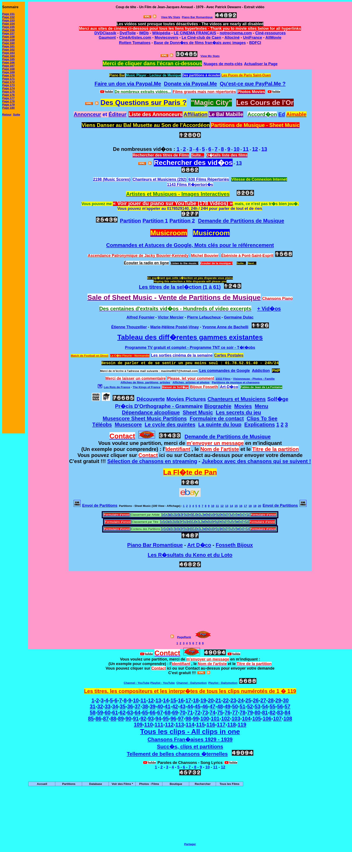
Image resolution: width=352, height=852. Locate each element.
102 (225, 718)
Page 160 (8, 43)
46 (205, 706)
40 (160, 706)
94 (158, 718)
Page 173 (8, 85)
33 (108, 706)
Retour (6, 114)
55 (272, 706)
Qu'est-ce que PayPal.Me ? (252, 84)
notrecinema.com (236, 33)
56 (280, 706)
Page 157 (8, 33)
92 (143, 718)
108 (287, 718)
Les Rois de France (117, 387)
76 (227, 712)
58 (93, 712)
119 (242, 724)
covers (172, 37)
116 (210, 724)
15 (236, 505)
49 (227, 706)
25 (248, 700)
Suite (16, 114)
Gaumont (107, 37)
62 (122, 712)
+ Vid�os (269, 308)
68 (168, 712)
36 (130, 706)
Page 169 (8, 72)
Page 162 (8, 49)
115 (200, 724)
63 (130, 712)
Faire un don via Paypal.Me (128, 84)
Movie (160, 37)
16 (240, 505)
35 (122, 706)
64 (138, 712)
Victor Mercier (171, 317)
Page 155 (8, 26)
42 (175, 706)
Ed (281, 114)
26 (256, 700)
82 (272, 712)
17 (245, 505)
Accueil (42, 784)
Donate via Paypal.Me (190, 84)
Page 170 (8, 75)
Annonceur (87, 114)
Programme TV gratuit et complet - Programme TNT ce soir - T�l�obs (190, 347)
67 (160, 712)
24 (241, 700)
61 (115, 712)
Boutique (176, 784)
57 (287, 706)
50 (235, 706)
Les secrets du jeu (238, 412)
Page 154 (8, 23)
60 (108, 712)
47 (213, 706)
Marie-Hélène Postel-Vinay (174, 327)
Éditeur (118, 114)
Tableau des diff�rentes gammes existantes (190, 337)
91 (136, 718)
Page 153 (8, 20)
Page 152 (8, 17)
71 (190, 712)
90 (128, 718)
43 (183, 706)
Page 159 (8, 39)
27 (263, 700)
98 (188, 718)
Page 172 (8, 82)
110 (148, 724)
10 (212, 505)
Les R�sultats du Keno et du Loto (190, 555)
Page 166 (8, 62)
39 (152, 706)
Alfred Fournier (141, 317)
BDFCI (255, 43)
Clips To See (262, 418)
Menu (261, 406)
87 (106, 718)
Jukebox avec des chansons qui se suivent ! (256, 461)
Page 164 (8, 56)
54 (265, 706)
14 (231, 505)
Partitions (68, 784)
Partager (190, 844)
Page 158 (8, 36)
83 (280, 712)
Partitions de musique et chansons (236, 382)
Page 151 (8, 14)
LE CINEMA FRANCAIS (195, 33)
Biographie (217, 406)
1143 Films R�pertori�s (190, 184)
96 (173, 718)
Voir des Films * (122, 784)
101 (215, 718)
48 (220, 706)
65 (145, 712)
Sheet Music (198, 412)
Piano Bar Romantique (155, 545)
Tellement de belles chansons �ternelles (177, 754)
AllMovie (273, 37)
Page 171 (8, 78)
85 (91, 718)
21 (218, 700)
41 (168, 706)
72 (197, 712)
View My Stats (210, 56)
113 (179, 724)
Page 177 (8, 98)
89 (121, 718)
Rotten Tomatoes (135, 43)
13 (226, 505)
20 (259, 505)
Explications (259, 424)
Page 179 (8, 104)
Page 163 (8, 52)
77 (235, 712)
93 (151, 718)
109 (138, 724)
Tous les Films (229, 784)
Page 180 (8, 107)
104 (246, 718)
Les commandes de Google (224, 370)
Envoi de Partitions (99, 505)
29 (278, 700)
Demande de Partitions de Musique (241, 221)
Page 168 (8, 69)
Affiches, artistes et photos (191, 382)
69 (175, 712)
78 (243, 712)
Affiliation (196, 114)
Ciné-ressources (270, 33)
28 (271, 700)
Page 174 (8, 88)
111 (159, 724)
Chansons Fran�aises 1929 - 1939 (190, 739)
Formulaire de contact (217, 418)
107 (277, 718)
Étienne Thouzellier (129, 327)
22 (226, 700)
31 (93, 706)
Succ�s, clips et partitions (190, 746)
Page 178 (8, 101)
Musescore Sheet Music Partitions (145, 418)
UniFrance (252, 37)
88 (113, 718)
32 (100, 706)
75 (220, 712)
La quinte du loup (219, 424)
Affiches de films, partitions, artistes (145, 382)
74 (213, 712)
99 (196, 718)
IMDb (144, 33)
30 (286, 700)
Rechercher (203, 784)
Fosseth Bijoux (234, 545)
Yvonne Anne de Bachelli (225, 327)
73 (205, 712)
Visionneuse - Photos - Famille (254, 378)
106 (267, 718)
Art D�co (199, 545)
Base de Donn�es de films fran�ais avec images (200, 43)
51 (243, 706)
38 (145, 706)
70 (183, 712)
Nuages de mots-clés (223, 64)
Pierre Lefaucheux (204, 317)
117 (221, 724)
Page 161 (8, 46)
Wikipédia (161, 33)
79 (250, 712)
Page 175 (8, 91)
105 (256, 718)
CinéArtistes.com (135, 37)
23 (233, 700)
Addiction (261, 370)
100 (204, 718)
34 (115, 706)
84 (287, 712)
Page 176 (8, 94)
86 (98, 718)
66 (152, 712)
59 (100, 712)
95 (166, 718)
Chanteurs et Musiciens (237, 399)
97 (181, 718)
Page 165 (8, 59)
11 (217, 505)
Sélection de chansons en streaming (152, 461)
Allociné (232, 37)
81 (265, 712)
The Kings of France (146, 387)
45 (197, 706)
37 (138, 706)
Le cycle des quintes (170, 424)
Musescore (128, 424)
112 (169, 724)
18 (250, 505)
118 (231, 724)
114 (190, 724)
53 (257, 706)
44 (190, 706)
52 (250, 706)
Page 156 (8, 30)
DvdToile (128, 33)
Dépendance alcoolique (151, 412)
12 (222, 505)
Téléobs (102, 424)
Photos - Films (149, 784)
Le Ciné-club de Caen (201, 37)
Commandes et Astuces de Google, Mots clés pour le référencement (190, 245)
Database (95, 784)
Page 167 (8, 65)
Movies (243, 406)
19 (254, 505)
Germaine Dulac (239, 317)
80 (257, 712)
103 (235, 718)
